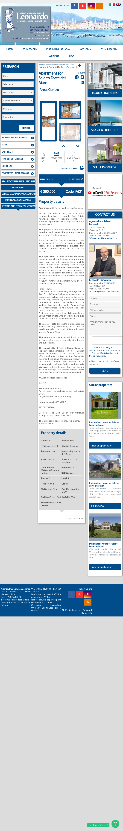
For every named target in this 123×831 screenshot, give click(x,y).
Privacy (4, 605)
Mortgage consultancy (18, 200)
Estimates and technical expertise (18, 194)
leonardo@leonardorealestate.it (104, 291)
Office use (18, 166)
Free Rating (18, 188)
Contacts (85, 49)
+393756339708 (41, 33)
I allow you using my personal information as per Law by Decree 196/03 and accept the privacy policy (104, 351)
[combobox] (18, 84)
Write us (54, 56)
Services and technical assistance (18, 207)
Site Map (25, 602)
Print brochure (73, 169)
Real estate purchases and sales (18, 181)
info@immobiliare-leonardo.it (35, 38)
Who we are (30, 49)
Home (9, 49)
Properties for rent (18, 159)
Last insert (18, 152)
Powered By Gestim (87, 611)
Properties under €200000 (18, 173)
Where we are (108, 49)
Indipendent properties (18, 138)
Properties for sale (58, 49)
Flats (18, 145)
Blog (71, 56)
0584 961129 (43, 36)
